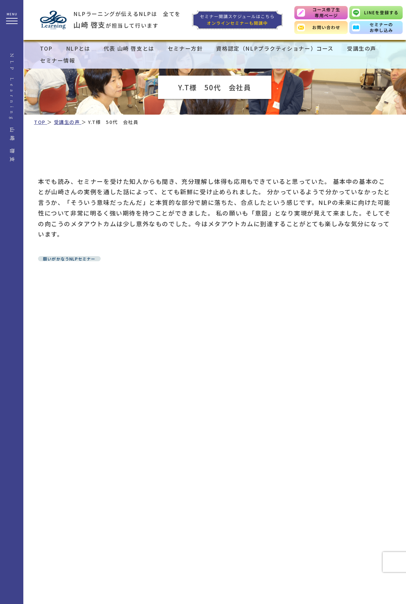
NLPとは (78, 48)
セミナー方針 (185, 48)
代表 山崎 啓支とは (129, 48)
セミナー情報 (57, 60)
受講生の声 (361, 48)
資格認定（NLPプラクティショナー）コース (275, 48)
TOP (46, 48)
